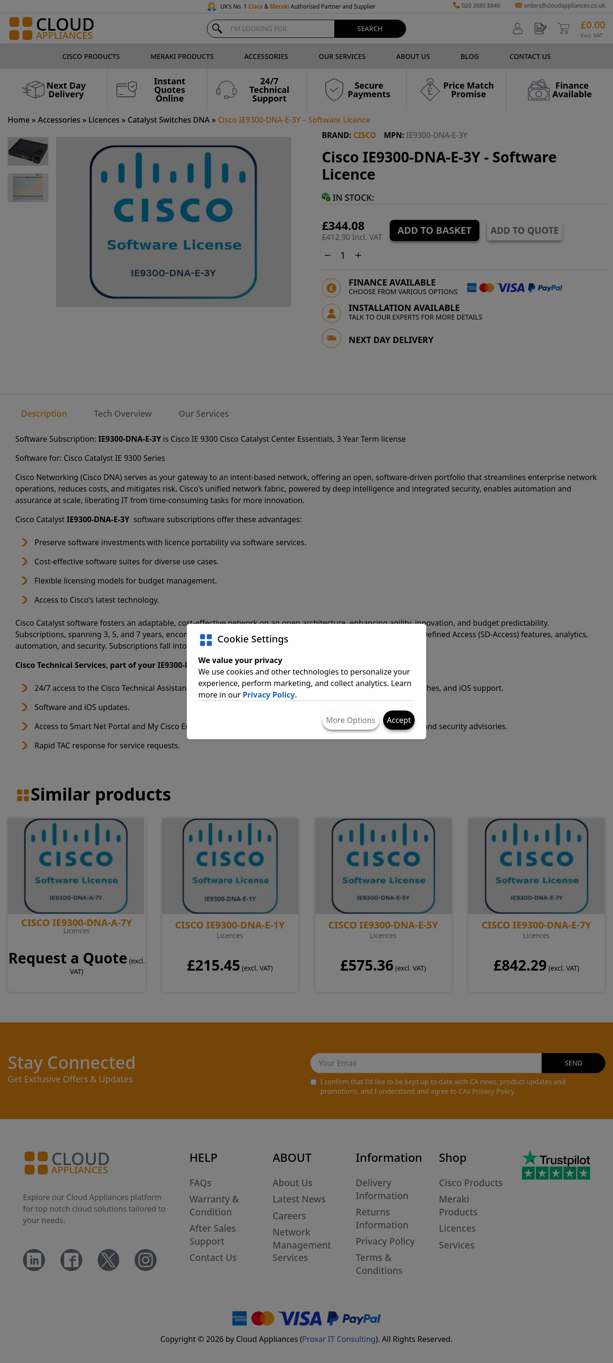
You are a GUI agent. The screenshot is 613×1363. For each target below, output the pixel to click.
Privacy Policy (269, 694)
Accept (399, 720)
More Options (350, 720)
